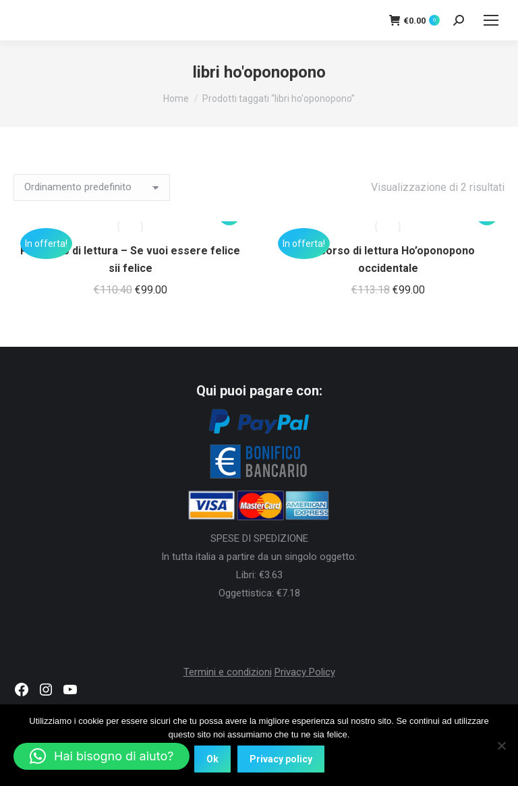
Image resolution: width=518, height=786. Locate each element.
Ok (212, 759)
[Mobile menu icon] (491, 20)
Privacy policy (281, 759)
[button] (101, 756)
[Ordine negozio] (91, 187)
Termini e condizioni (227, 672)
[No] (501, 745)
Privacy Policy (305, 672)
